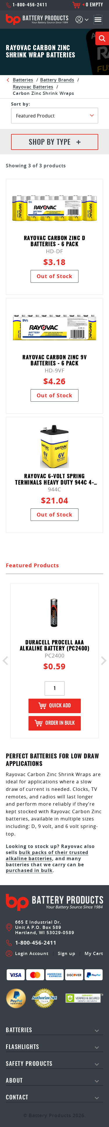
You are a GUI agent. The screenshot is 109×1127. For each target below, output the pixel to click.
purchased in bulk (29, 870)
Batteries (23, 80)
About (14, 1081)
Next (101, 660)
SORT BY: (20, 104)
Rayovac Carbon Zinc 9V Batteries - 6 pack (54, 361)
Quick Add (54, 705)
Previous (6, 660)
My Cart (94, 953)
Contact (17, 1098)
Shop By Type (55, 142)
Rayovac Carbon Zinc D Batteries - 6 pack (54, 241)
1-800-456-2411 (26, 5)
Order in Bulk (55, 723)
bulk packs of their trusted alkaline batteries (47, 855)
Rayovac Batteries (33, 87)
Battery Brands (57, 80)
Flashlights (22, 1047)
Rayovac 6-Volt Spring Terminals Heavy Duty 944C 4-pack (54, 479)
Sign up (66, 953)
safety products (29, 1064)
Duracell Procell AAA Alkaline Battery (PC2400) (55, 646)
